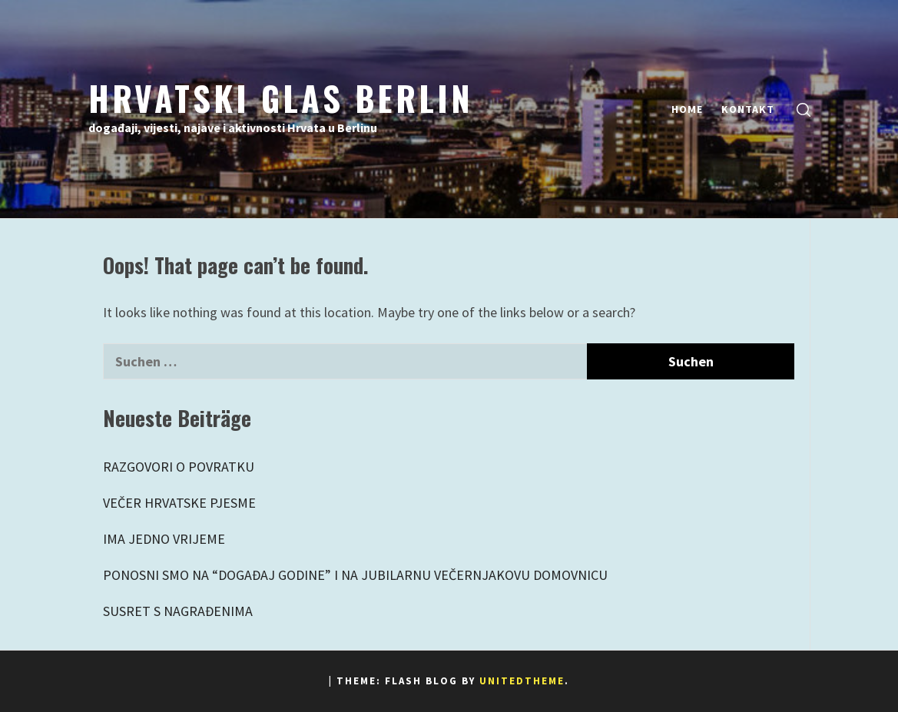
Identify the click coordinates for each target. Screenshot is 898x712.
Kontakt (747, 109)
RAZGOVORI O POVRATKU (178, 466)
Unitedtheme (522, 680)
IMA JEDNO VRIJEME (164, 539)
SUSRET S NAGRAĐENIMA (178, 611)
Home (687, 109)
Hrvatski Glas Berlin (280, 97)
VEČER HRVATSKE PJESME (179, 503)
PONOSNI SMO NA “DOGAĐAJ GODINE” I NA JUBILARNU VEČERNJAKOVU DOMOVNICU (355, 575)
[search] (803, 109)
